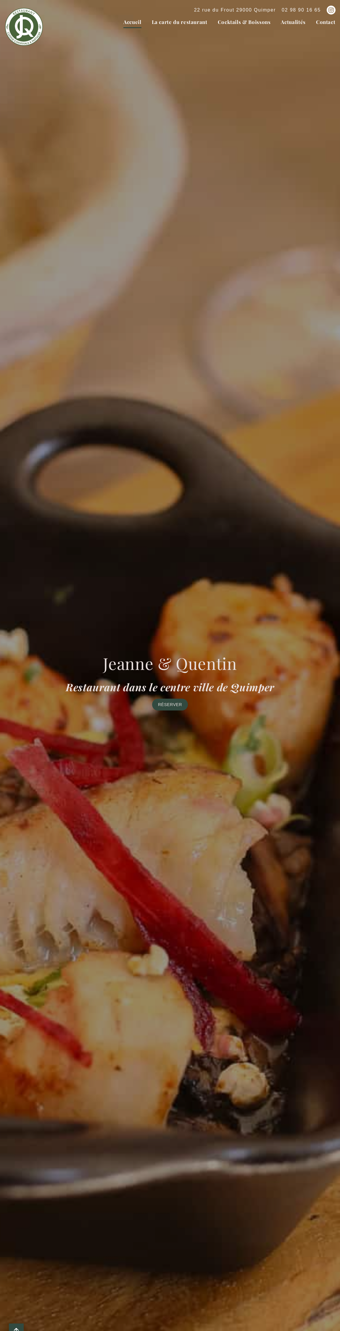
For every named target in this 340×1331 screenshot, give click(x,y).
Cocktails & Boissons (244, 22)
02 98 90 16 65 (301, 9)
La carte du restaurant (179, 22)
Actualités (293, 22)
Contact (325, 22)
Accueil (132, 22)
